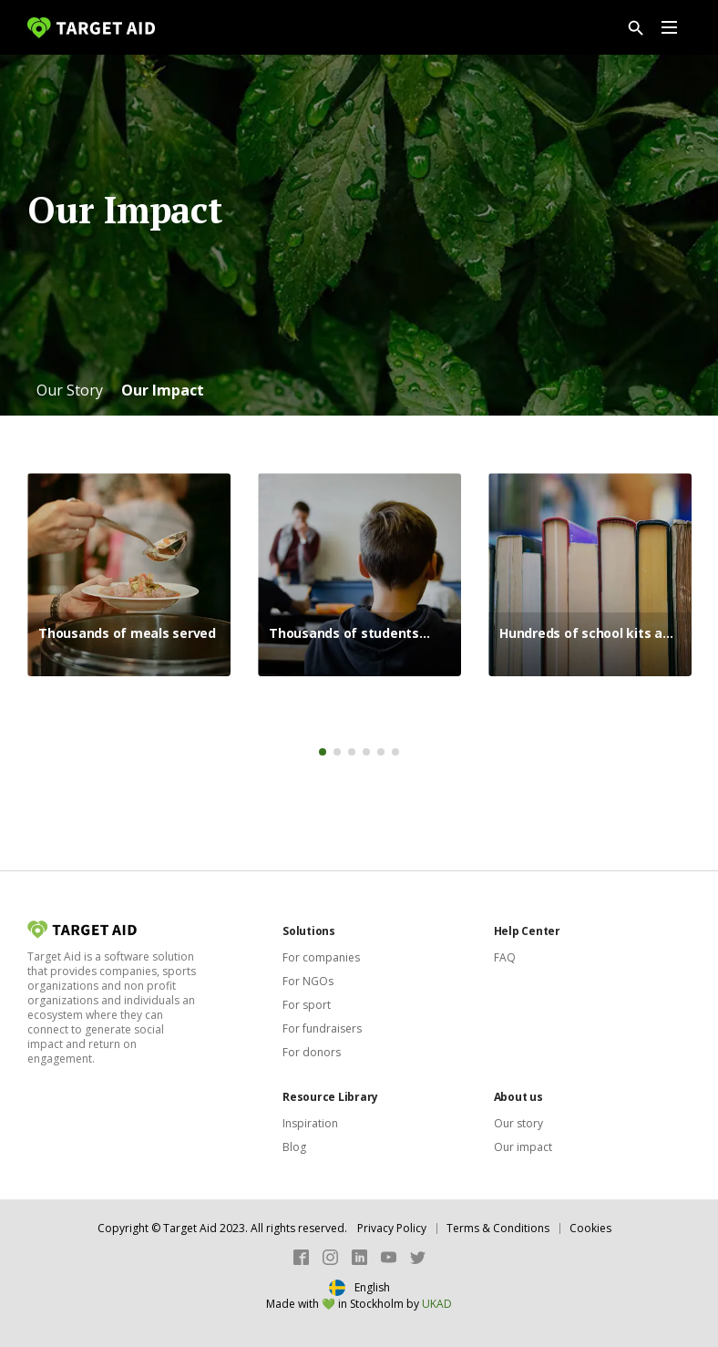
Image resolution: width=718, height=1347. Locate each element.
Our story (518, 1123)
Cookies (590, 1228)
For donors (311, 1052)
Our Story (69, 390)
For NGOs (307, 981)
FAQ (505, 957)
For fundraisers (322, 1028)
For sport (306, 1005)
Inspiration (310, 1123)
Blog (294, 1147)
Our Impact (162, 390)
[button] (69, 390)
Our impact (523, 1147)
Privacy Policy (391, 1228)
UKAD (437, 1303)
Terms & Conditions (497, 1228)
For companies (321, 957)
